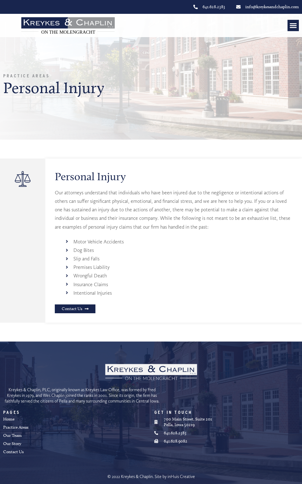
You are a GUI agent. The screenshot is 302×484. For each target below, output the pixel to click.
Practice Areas (26, 76)
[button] (293, 25)
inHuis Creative (181, 476)
